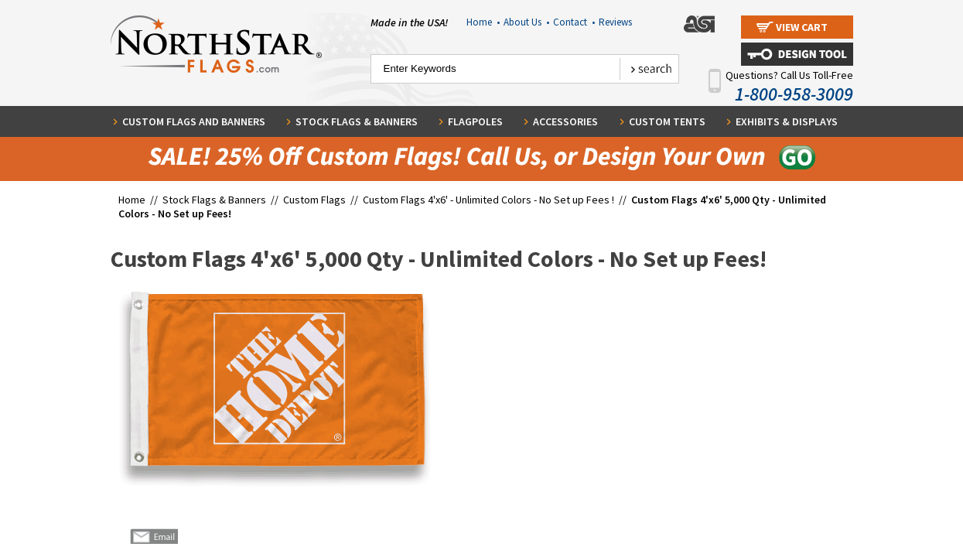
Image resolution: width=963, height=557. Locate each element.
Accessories (565, 121)
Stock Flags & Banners (356, 121)
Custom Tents (667, 121)
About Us (526, 22)
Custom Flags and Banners (193, 121)
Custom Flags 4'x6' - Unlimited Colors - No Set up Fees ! (488, 200)
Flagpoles (475, 121)
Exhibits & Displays (787, 121)
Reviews (615, 22)
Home (483, 22)
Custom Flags (314, 200)
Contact (574, 22)
